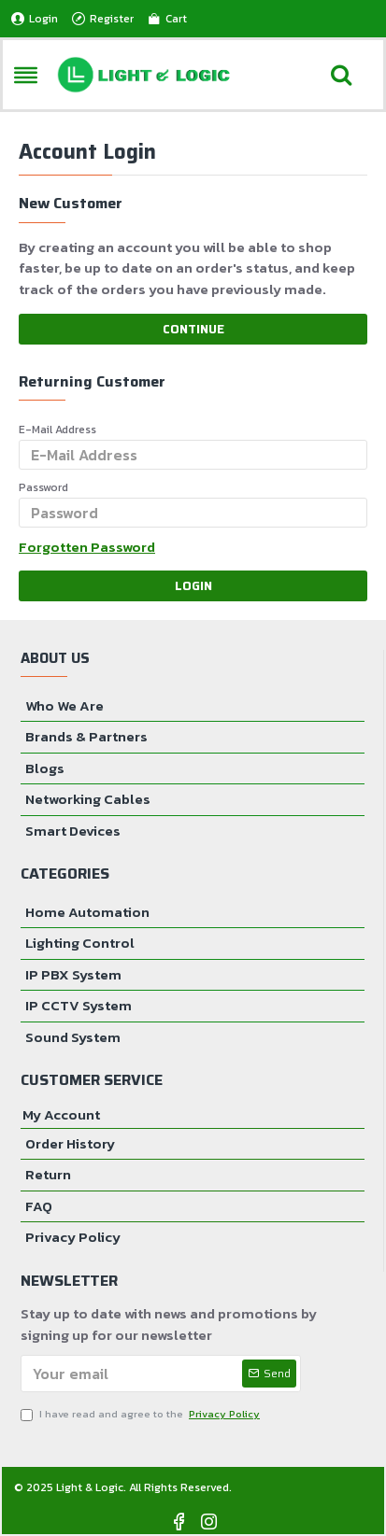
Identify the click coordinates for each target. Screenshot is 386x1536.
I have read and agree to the (142, 1414)
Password (43, 487)
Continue (193, 329)
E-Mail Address (57, 429)
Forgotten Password (87, 547)
